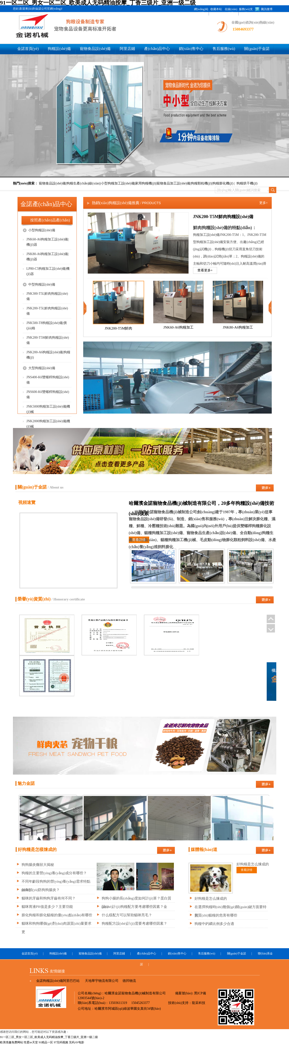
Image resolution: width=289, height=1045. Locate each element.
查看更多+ (205, 270)
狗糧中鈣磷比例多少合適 (214, 924)
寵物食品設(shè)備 (95, 49)
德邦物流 (129, 981)
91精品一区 (46, 1042)
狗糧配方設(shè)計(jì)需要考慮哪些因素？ (134, 923)
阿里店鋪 (127, 49)
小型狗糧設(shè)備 (39, 230)
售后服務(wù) (223, 49)
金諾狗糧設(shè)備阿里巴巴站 (58, 981)
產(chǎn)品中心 (157, 49)
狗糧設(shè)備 (59, 49)
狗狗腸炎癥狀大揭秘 (38, 865)
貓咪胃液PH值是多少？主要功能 (47, 907)
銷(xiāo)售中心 (191, 49)
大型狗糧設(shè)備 (39, 368)
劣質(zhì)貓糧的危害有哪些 (216, 915)
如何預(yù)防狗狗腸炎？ (41, 890)
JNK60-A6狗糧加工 (178, 327)
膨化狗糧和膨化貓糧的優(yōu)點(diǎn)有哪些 (57, 915)
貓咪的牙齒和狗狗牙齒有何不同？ (49, 898)
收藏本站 (216, 9)
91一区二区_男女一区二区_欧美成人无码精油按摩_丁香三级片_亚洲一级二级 (49, 1037)
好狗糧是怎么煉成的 (211, 898)
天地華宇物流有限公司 (101, 981)
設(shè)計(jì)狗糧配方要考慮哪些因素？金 (134, 907)
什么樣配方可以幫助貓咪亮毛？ (127, 915)
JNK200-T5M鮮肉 (118, 328)
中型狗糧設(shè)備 (39, 284)
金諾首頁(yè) (28, 49)
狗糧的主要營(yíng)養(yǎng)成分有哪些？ (54, 873)
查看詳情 (139, 540)
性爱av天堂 (31, 1042)
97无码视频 (61, 1042)
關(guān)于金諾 (257, 49)
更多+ (263, 203)
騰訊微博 (266, 9)
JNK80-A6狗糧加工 (238, 327)
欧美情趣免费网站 (11, 1042)
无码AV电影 (76, 1042)
